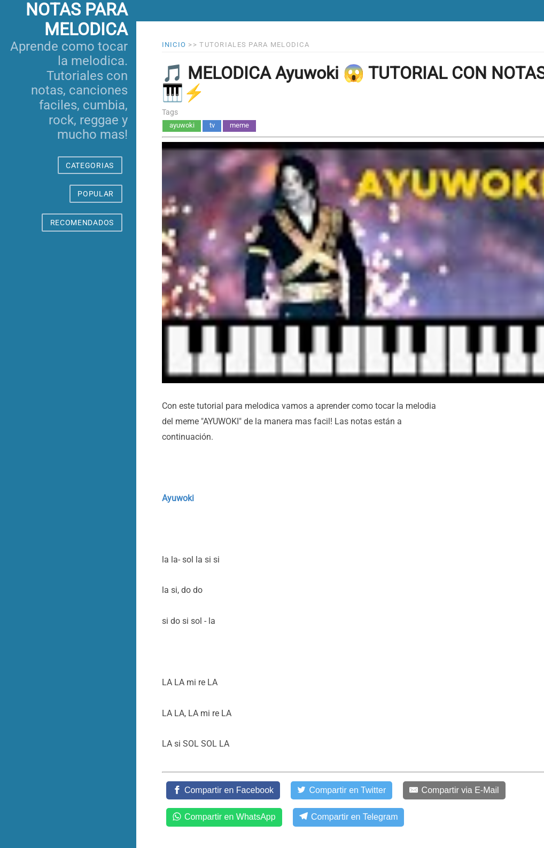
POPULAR (95, 193)
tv (212, 125)
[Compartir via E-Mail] (454, 790)
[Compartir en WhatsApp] (224, 817)
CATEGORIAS (90, 165)
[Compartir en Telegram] (349, 817)
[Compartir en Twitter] (341, 790)
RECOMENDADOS (82, 222)
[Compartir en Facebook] (223, 790)
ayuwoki (182, 125)
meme (239, 125)
